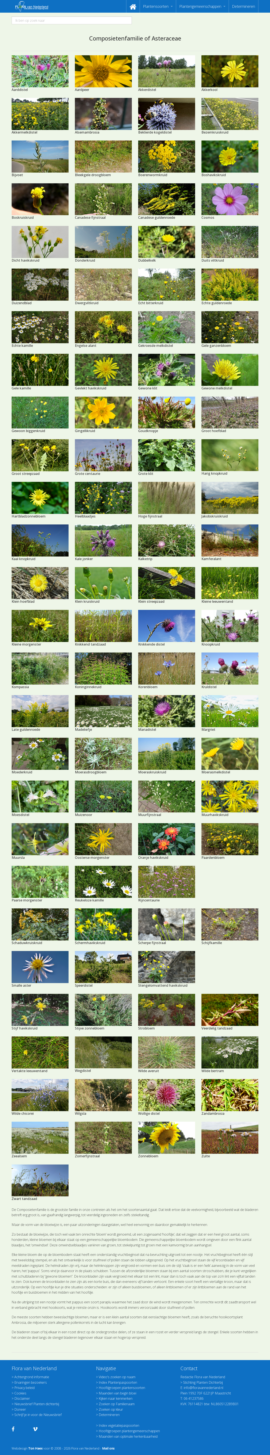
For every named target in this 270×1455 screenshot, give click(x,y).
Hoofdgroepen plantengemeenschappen (129, 1431)
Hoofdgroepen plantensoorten (122, 1387)
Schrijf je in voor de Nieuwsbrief (38, 1414)
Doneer (20, 1409)
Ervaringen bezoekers (30, 1382)
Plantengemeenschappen (200, 6)
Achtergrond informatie (31, 1377)
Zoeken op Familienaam (117, 1404)
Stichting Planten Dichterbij (203, 1382)
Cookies (20, 1393)
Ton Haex (35, 1448)
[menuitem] (133, 6)
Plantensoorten (156, 6)
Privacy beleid (24, 1387)
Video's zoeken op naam (117, 1377)
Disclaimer (22, 1398)
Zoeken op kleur (111, 1409)
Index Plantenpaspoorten (118, 1382)
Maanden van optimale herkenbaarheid (128, 1436)
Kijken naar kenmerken (115, 1398)
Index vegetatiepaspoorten (119, 1425)
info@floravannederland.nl (203, 1387)
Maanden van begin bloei (117, 1393)
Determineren (243, 6)
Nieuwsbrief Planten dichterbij (36, 1404)
